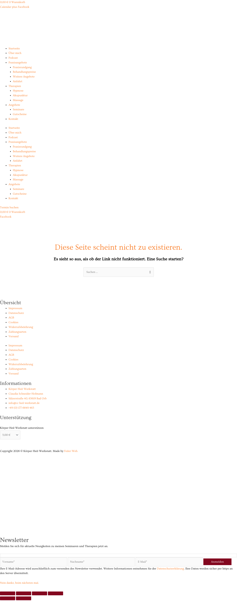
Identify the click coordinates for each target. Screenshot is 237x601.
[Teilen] (39, 594)
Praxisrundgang (22, 67)
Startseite (14, 48)
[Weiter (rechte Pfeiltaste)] (23, 599)
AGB (11, 317)
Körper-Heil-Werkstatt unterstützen (22, 428)
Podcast (13, 57)
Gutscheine (20, 114)
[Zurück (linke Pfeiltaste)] (7, 599)
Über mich (15, 53)
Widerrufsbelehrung (21, 327)
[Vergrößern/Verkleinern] (7, 594)
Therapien (15, 86)
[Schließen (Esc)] (55, 594)
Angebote (14, 105)
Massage (18, 100)
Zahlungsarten (18, 331)
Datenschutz (16, 313)
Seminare (19, 109)
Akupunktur (20, 95)
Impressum (16, 308)
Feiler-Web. (71, 451)
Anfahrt (18, 81)
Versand (14, 336)
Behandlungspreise (25, 71)
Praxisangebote (18, 62)
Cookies (14, 322)
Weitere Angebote (24, 76)
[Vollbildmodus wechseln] (23, 594)
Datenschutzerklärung (171, 569)
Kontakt (13, 119)
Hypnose (18, 90)
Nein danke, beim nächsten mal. (20, 583)
